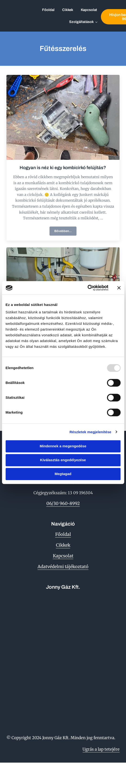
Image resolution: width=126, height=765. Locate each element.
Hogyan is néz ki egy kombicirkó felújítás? (63, 167)
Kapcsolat (63, 556)
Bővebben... (65, 231)
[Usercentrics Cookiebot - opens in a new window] (87, 288)
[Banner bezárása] (119, 287)
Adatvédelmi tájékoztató (63, 566)
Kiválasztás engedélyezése (63, 460)
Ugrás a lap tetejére (101, 749)
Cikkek (63, 545)
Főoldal (63, 534)
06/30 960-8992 (63, 503)
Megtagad (63, 474)
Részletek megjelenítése (90, 432)
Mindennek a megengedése (63, 446)
